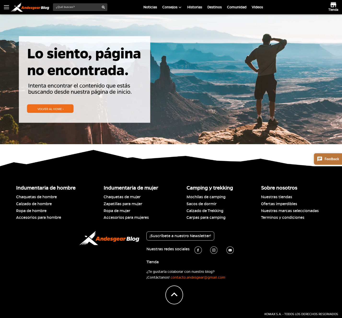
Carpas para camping (206, 217)
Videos (257, 7)
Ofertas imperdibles (279, 204)
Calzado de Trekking (204, 210)
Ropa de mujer (117, 210)
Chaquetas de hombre (36, 197)
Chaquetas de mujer (122, 197)
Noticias (150, 7)
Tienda (152, 262)
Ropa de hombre (31, 210)
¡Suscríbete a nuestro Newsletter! (180, 236)
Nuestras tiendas (276, 197)
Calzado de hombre (34, 204)
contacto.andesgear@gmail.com (198, 277)
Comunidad (236, 7)
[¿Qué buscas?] (76, 7)
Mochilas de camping (206, 197)
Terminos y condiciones (282, 217)
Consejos (169, 7)
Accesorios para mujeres (126, 217)
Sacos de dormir (201, 204)
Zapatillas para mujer (123, 204)
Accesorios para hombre (38, 217)
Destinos (214, 7)
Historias (194, 7)
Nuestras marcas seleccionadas (290, 210)
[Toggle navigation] (6, 7)
